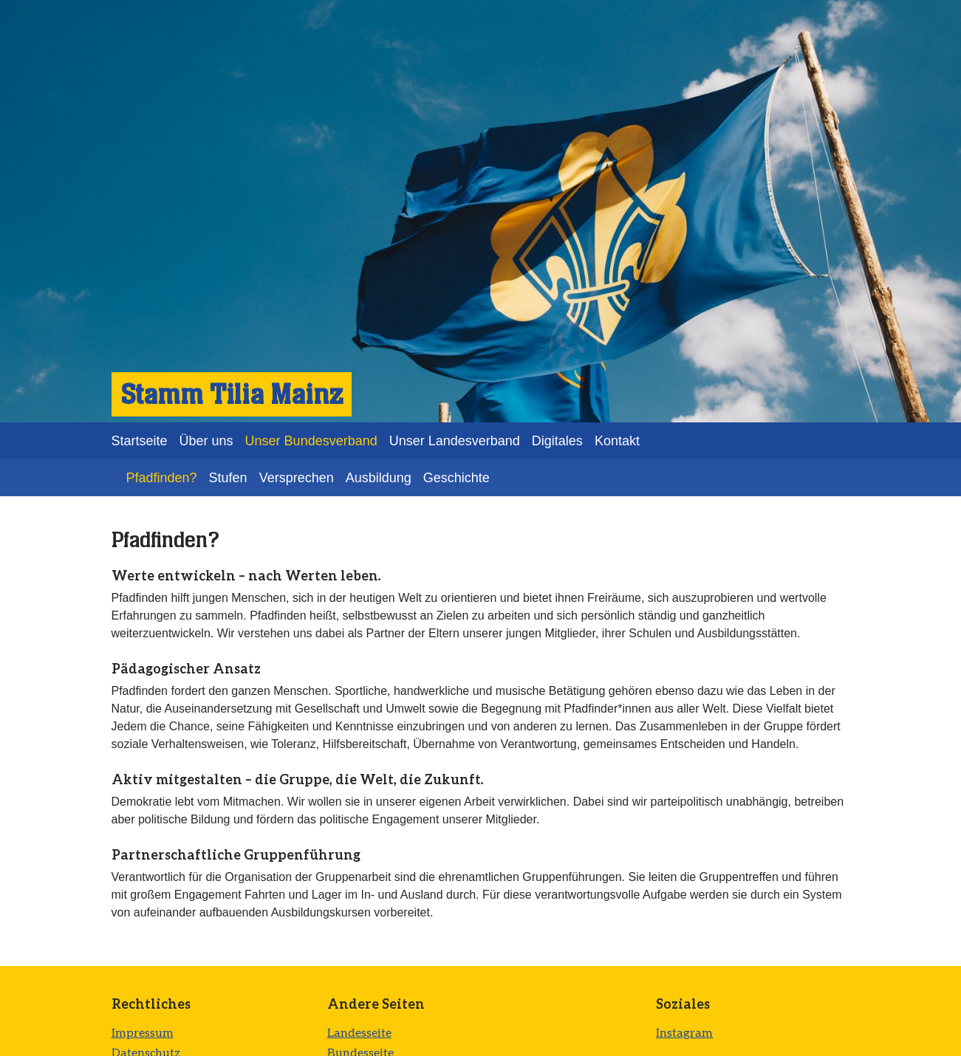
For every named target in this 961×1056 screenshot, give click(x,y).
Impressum (143, 1032)
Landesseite (359, 1032)
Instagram (684, 1032)
